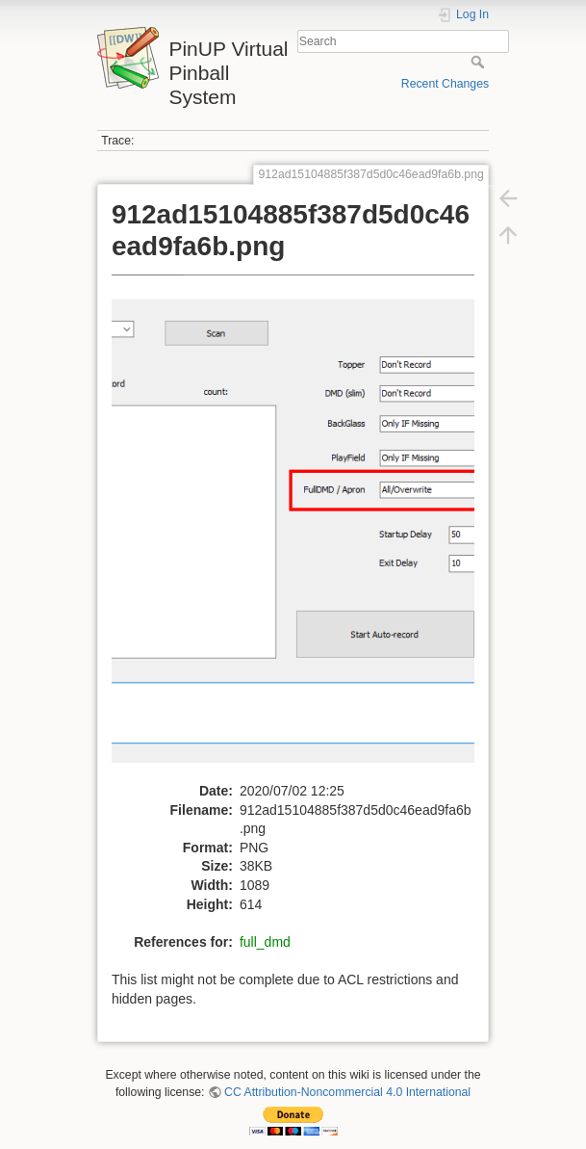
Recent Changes (445, 84)
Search (480, 61)
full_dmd (265, 942)
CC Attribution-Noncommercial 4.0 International (347, 1092)
